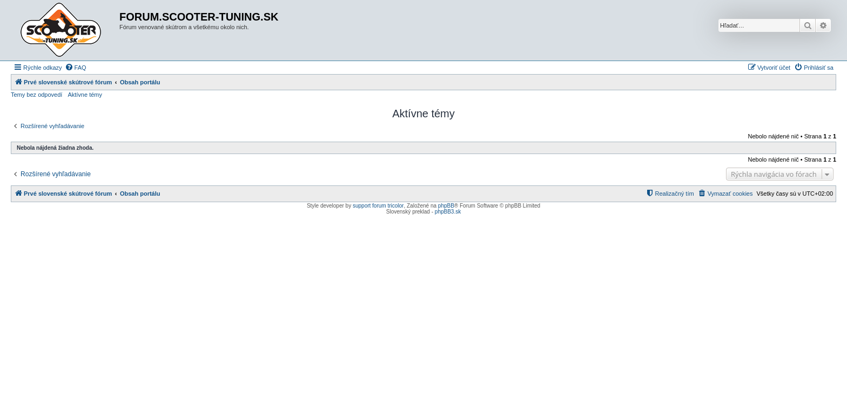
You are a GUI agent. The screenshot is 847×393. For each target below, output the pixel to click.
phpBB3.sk (448, 212)
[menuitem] (75, 67)
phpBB (446, 206)
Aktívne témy (85, 94)
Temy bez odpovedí (36, 94)
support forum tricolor (378, 206)
